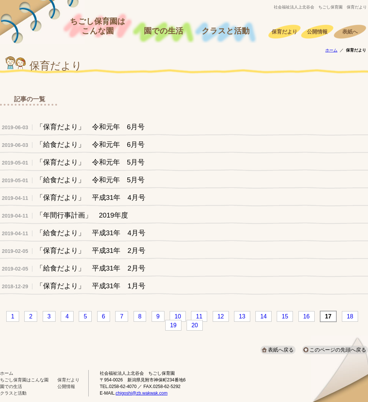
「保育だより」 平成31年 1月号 (73, 286)
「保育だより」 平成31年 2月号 (73, 250)
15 (285, 316)
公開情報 (317, 32)
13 (242, 316)
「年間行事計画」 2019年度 (68, 215)
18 (350, 316)
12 (220, 316)
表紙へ (350, 32)
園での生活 (163, 31)
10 (177, 316)
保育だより (284, 32)
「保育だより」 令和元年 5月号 (73, 162)
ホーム (331, 50)
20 (194, 325)
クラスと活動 (226, 31)
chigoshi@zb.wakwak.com (141, 393)
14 (263, 316)
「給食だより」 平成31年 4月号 (73, 233)
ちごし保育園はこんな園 (97, 26)
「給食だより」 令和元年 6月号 (73, 144)
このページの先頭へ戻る (337, 350)
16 (306, 316)
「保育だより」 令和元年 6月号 (73, 127)
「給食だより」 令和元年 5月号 (73, 180)
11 (199, 316)
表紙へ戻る (281, 350)
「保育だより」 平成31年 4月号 (73, 197)
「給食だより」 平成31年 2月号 (73, 268)
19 (173, 325)
